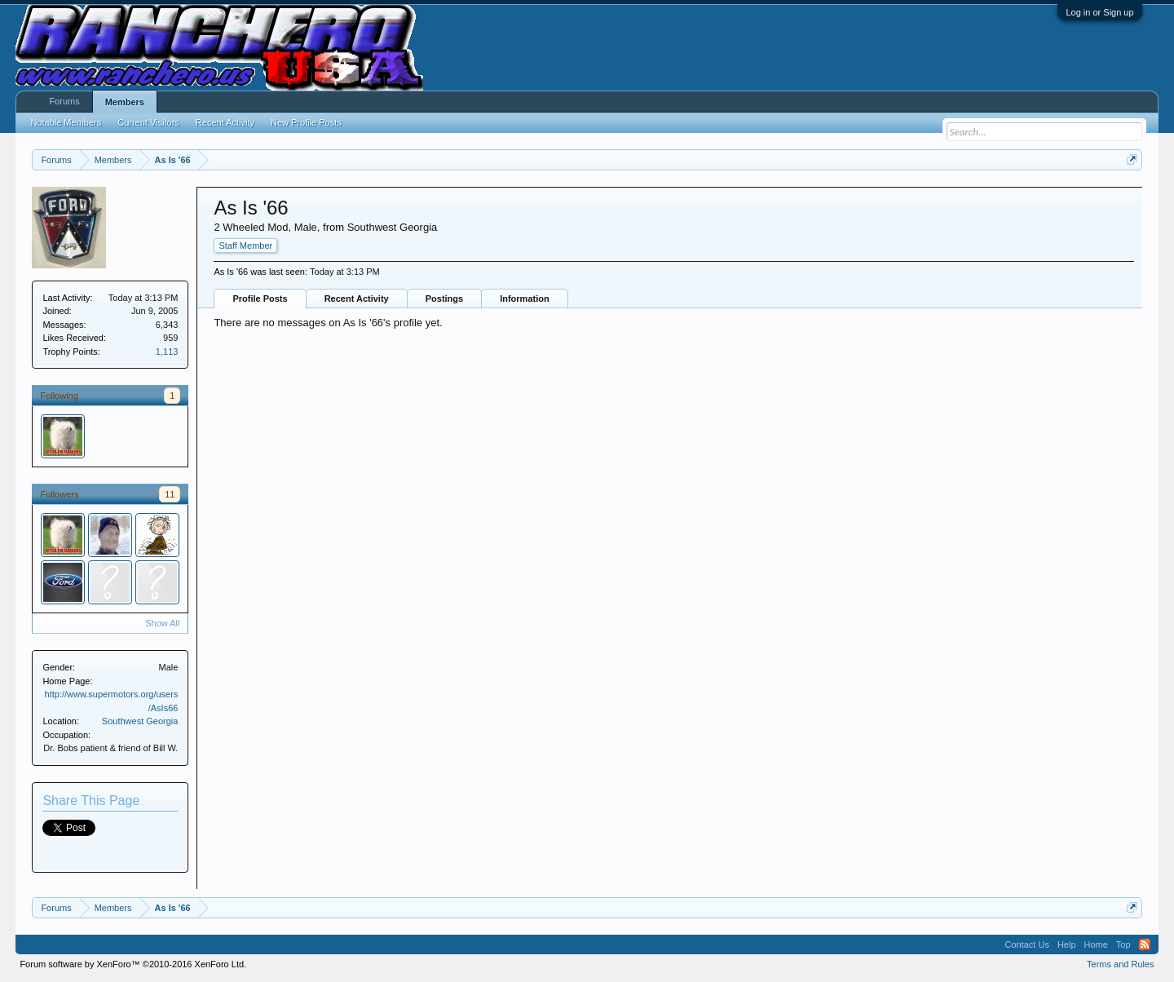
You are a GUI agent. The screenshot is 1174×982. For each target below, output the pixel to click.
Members (124, 102)
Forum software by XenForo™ (133, 964)
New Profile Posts (306, 122)
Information (524, 298)
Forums (64, 101)
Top (1123, 944)
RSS (1144, 944)
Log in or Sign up (1099, 12)
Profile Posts (259, 298)
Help (1066, 944)
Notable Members (65, 122)
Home (1096, 944)
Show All (162, 623)
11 (169, 494)
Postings (444, 298)
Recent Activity (356, 298)
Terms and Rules (1120, 964)
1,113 (167, 351)
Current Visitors (148, 122)
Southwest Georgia (140, 721)
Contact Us (1026, 944)
